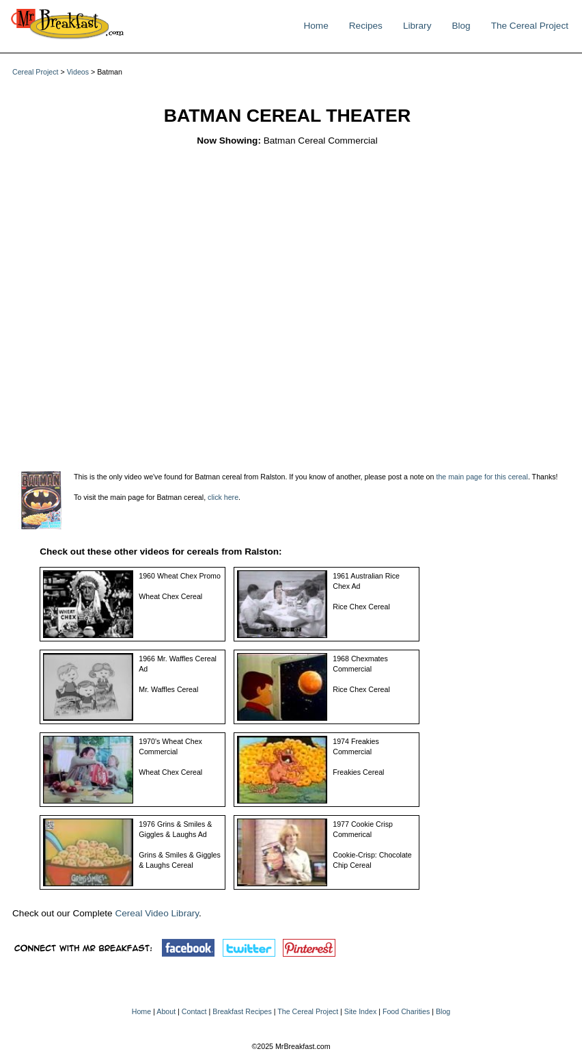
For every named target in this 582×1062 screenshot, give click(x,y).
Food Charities (406, 1011)
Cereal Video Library (157, 913)
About (166, 1011)
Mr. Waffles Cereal (168, 689)
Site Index (360, 1011)
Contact (194, 1011)
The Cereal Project (529, 26)
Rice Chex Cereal (361, 606)
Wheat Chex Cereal (170, 596)
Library (417, 26)
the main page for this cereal (481, 477)
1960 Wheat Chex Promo (180, 576)
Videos (78, 72)
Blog (461, 26)
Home (315, 26)
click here (223, 497)
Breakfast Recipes (241, 1011)
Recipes (366, 26)
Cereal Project (35, 72)
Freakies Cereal (358, 772)
